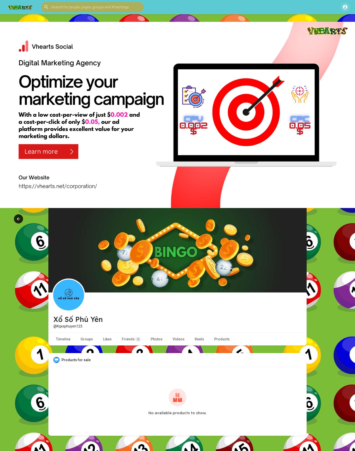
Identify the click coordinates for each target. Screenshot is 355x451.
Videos (179, 339)
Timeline (63, 339)
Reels (199, 339)
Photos (157, 339)
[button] (92, 7)
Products (222, 339)
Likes (107, 339)
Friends (131, 339)
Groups (87, 339)
